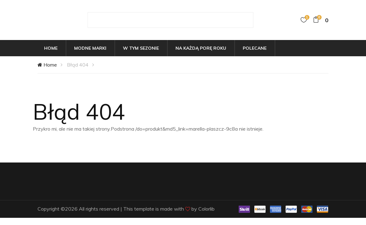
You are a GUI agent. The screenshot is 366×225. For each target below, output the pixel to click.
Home (51, 48)
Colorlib (206, 209)
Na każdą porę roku (200, 48)
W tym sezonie (141, 48)
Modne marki (90, 48)
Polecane (255, 48)
